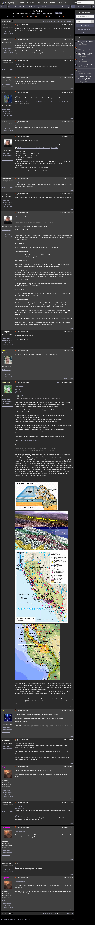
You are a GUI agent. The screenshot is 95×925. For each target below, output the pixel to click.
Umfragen (79, 7)
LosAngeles (6, 39)
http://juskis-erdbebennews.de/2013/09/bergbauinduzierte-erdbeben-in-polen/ (41, 102)
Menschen (4, 7)
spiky (3, 136)
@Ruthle (17, 390)
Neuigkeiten (73, 3)
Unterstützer (6, 787)
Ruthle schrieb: (22, 396)
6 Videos (31, 17)
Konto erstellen (86, 32)
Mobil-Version (26, 919)
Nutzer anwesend (85, 12)
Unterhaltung (87, 7)
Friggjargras (6, 382)
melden (71, 36)
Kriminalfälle (32, 7)
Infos (66, 17)
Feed (56, 13)
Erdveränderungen (41, 13)
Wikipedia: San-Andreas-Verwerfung (28, 440)
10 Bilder (22, 17)
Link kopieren (6, 31)
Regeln (19, 919)
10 (64, 21)
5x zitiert (64, 379)
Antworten (51, 17)
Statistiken (52, 3)
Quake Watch (85, 49)
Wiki (66, 3)
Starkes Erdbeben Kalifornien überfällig (85, 43)
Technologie (60, 7)
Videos (45, 3)
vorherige (47, 21)
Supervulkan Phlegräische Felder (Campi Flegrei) (85, 54)
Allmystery (9, 3)
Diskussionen (30, 3)
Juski (3, 92)
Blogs (38, 3)
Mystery (25, 7)
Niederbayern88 (7, 25)
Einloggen (86, 25)
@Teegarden (19, 806)
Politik (19, 7)
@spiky (17, 182)
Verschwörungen (50, 7)
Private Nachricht (7, 48)
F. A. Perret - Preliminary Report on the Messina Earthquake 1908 (85, 79)
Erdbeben (32, 13)
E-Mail (60, 13)
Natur (73, 7)
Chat (60, 3)
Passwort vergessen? (84, 29)
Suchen (59, 17)
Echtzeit (22, 3)
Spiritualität (40, 7)
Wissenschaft (12, 7)
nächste (68, 21)
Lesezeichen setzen (7, 33)
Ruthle (4, 350)
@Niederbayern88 (20, 392)
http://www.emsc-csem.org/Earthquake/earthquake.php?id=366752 (37, 148)
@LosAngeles (19, 64)
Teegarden (6, 767)
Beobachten (40, 17)
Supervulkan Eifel (85, 61)
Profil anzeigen (6, 46)
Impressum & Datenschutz (8, 919)
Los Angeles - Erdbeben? (85, 66)
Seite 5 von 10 (7, 21)
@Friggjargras (19, 816)
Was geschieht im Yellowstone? (85, 71)
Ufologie (67, 7)
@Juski (17, 125)
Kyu (3, 710)
